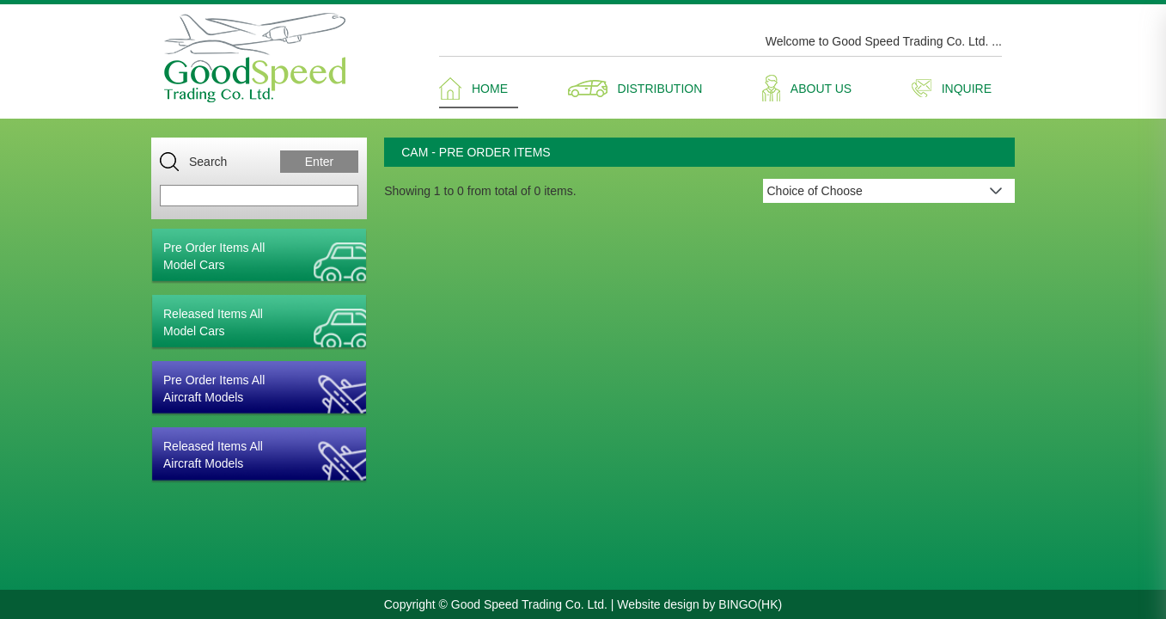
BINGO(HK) (750, 604)
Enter (319, 162)
